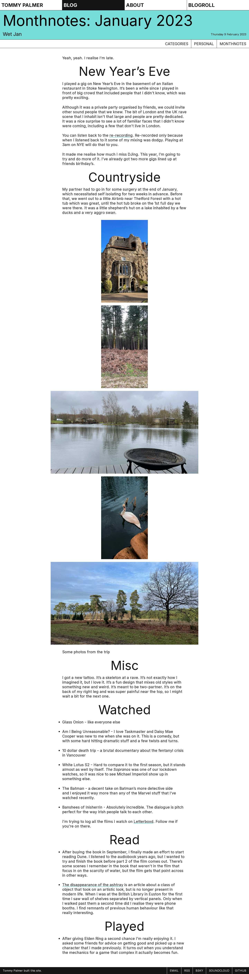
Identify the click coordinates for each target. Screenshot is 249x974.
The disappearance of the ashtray (92, 884)
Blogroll (201, 5)
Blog (70, 5)
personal (204, 44)
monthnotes (233, 44)
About (135, 5)
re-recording (121, 135)
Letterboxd (143, 821)
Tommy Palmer (22, 5)
